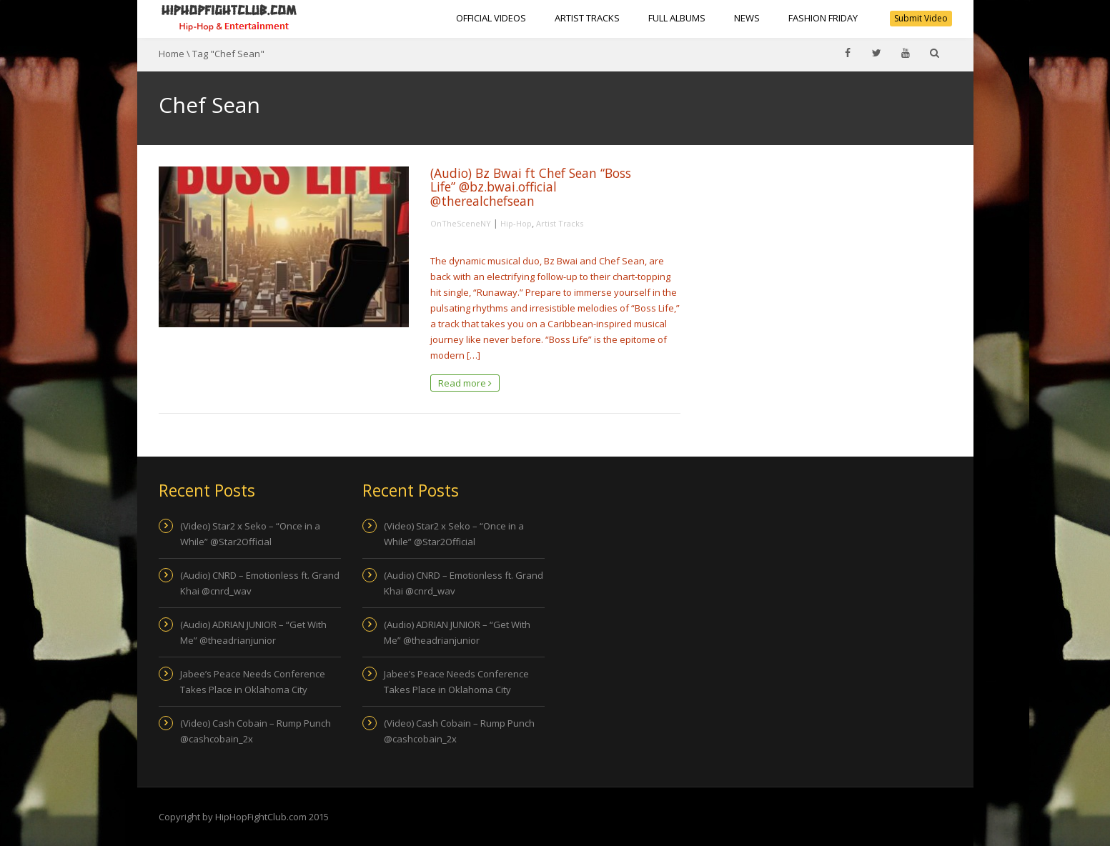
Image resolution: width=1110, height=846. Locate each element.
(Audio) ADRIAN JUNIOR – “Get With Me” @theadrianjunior (253, 632)
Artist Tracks (587, 17)
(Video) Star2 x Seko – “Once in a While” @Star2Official (250, 533)
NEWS (747, 17)
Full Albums (676, 17)
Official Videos (491, 17)
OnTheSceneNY (460, 223)
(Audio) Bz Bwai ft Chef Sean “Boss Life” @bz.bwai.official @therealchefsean (530, 186)
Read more (465, 383)
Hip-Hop (516, 223)
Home (171, 53)
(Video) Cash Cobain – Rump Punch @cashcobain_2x (255, 731)
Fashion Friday (823, 17)
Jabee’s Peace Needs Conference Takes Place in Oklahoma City (252, 681)
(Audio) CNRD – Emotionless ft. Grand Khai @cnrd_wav (260, 583)
